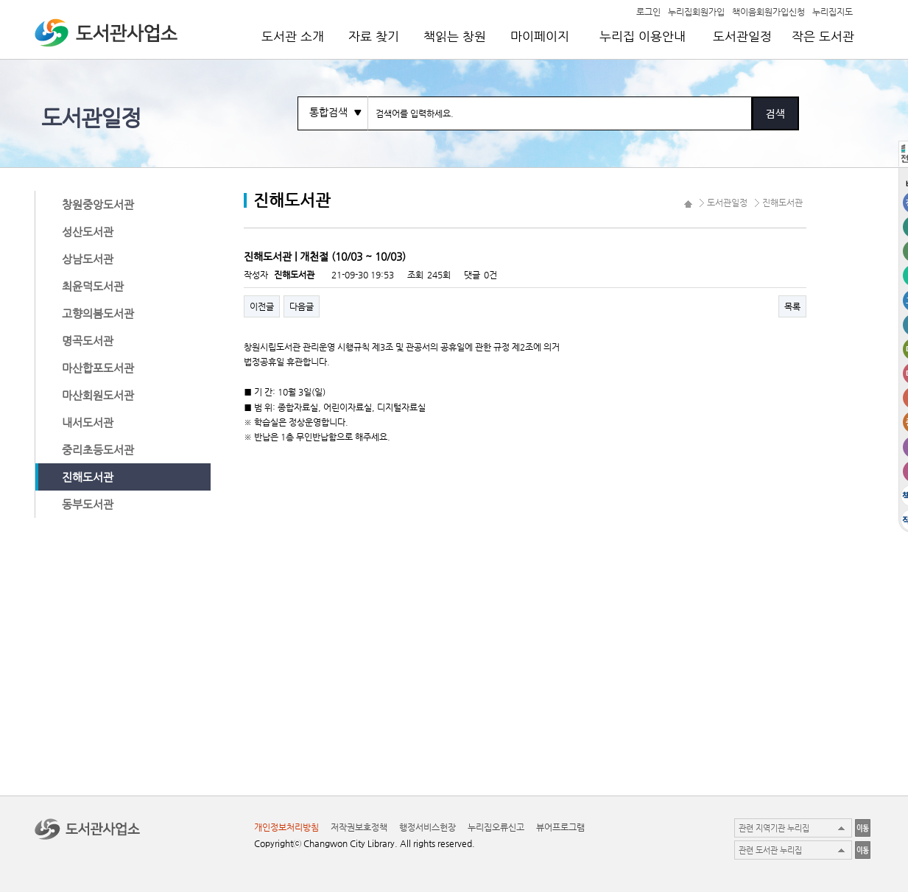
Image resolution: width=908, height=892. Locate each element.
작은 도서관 (823, 36)
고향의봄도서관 (98, 313)
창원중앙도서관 (98, 204)
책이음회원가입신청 (768, 11)
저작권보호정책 (359, 827)
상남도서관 (87, 259)
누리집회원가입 (696, 11)
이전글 (262, 306)
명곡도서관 (87, 340)
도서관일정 (742, 36)
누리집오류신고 (496, 827)
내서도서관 (87, 422)
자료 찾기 (373, 36)
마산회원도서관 (98, 395)
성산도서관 (87, 231)
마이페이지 (539, 36)
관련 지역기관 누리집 (774, 828)
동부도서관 (87, 504)
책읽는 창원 (454, 36)
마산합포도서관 (98, 368)
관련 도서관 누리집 (770, 850)
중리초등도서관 (98, 449)
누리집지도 (832, 11)
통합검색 (328, 112)
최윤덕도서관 (93, 286)
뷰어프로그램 (560, 827)
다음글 (301, 306)
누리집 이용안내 (642, 36)
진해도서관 (87, 477)
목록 (792, 306)
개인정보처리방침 (286, 827)
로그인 (648, 11)
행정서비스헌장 (427, 827)
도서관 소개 (292, 36)
